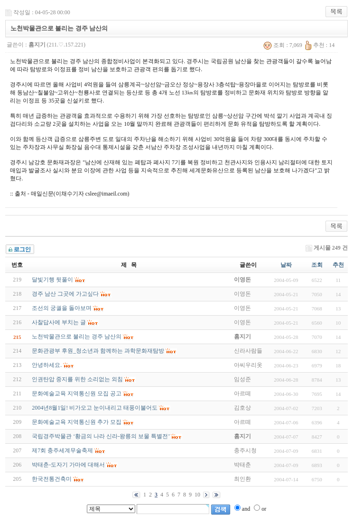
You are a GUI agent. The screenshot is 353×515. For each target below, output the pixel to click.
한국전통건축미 (52, 479)
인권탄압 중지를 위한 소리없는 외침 (77, 379)
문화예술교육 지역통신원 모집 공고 (76, 393)
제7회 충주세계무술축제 (62, 450)
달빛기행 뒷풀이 (52, 279)
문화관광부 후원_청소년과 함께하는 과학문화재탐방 (98, 350)
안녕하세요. (47, 365)
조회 (317, 265)
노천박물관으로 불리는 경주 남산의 (76, 336)
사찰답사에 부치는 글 (59, 322)
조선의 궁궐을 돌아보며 (62, 308)
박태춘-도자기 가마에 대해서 (68, 464)
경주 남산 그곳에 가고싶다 (65, 293)
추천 (338, 265)
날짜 (286, 265)
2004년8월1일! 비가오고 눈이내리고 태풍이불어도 (95, 407)
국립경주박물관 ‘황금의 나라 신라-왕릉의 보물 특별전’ (100, 436)
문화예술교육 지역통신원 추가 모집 (76, 422)
